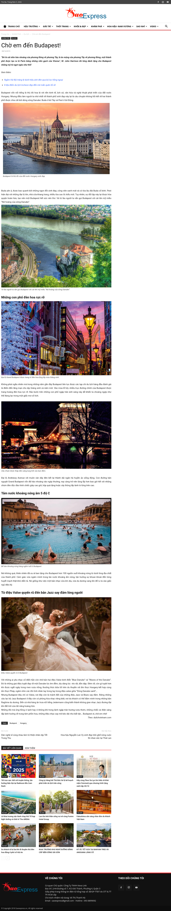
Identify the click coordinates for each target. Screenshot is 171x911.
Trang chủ (5, 34)
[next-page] (8, 858)
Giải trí (48, 26)
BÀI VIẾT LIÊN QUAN (12, 748)
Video (154, 26)
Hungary (23, 723)
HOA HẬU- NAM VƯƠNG (120, 26)
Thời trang (63, 26)
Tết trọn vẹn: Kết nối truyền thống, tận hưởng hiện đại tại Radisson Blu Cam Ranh (17, 783)
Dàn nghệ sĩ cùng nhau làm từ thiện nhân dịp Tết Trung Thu (24, 736)
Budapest (13, 723)
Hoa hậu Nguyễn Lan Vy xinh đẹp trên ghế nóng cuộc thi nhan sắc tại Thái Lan (86, 736)
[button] (166, 26)
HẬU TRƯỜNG (32, 26)
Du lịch (26, 34)
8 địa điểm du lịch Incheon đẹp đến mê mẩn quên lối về (30, 85)
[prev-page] (3, 858)
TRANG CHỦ (11, 26)
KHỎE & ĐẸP (81, 26)
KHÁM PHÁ (97, 26)
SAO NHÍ (141, 26)
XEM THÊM (30, 748)
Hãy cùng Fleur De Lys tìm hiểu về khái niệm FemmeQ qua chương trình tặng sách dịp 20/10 (93, 783)
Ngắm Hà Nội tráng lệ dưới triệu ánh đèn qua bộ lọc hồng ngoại (33, 80)
